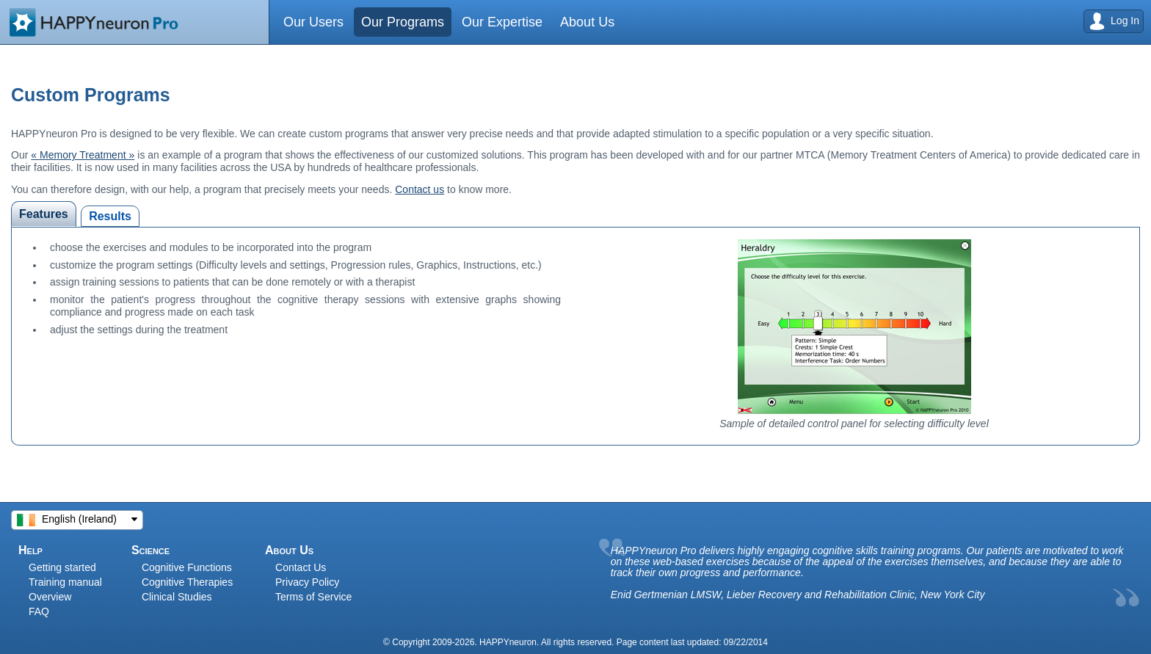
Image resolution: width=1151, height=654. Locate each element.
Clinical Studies (177, 597)
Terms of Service (313, 597)
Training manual (65, 582)
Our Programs (403, 22)
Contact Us (300, 567)
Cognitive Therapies (187, 582)
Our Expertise (503, 22)
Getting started (62, 567)
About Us (590, 22)
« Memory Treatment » (82, 155)
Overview (50, 597)
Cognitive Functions (187, 567)
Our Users (314, 22)
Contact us (419, 189)
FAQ (39, 611)
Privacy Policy (307, 582)
